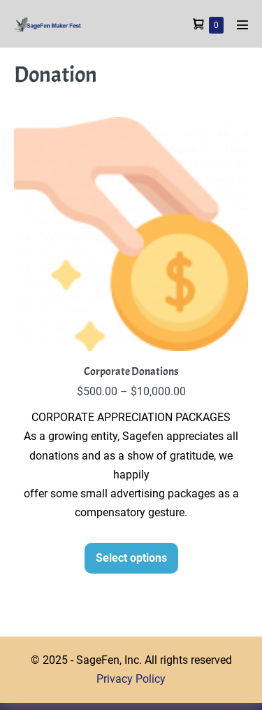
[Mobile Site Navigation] (242, 24)
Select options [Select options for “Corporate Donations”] (131, 558)
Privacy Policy (131, 679)
